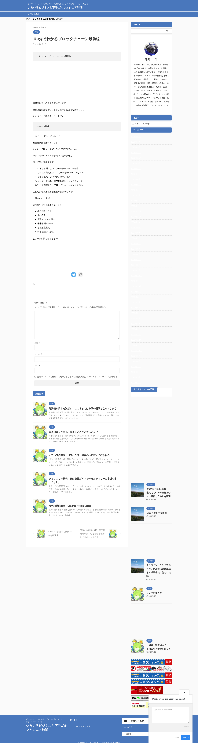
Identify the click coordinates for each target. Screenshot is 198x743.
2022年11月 (136, 345)
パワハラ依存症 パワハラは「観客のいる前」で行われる (77, 454)
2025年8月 (135, 169)
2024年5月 (135, 249)
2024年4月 (135, 254)
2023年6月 (135, 308)
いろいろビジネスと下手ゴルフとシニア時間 (55, 7)
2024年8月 (135, 233)
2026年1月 (135, 152)
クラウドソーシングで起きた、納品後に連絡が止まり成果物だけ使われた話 (158, 569)
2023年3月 (135, 324)
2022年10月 (136, 350)
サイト (37, 364)
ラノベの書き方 (153, 589)
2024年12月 (136, 211)
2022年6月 (135, 372)
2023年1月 (135, 334)
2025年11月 (136, 158)
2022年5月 (135, 377)
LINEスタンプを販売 (155, 513)
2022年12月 (136, 340)
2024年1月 (135, 270)
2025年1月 (135, 206)
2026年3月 (135, 147)
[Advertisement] (151, 439)
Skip (177, 737)
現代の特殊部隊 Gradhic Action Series (69, 505)
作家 (37, 284)
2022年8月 (135, 361)
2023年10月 (136, 286)
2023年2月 (135, 329)
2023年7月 (135, 302)
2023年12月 (136, 276)
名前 (37, 342)
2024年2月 (135, 265)
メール (38, 353)
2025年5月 (135, 185)
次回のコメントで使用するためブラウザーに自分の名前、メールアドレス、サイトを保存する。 (78, 376)
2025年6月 (135, 179)
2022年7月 (135, 367)
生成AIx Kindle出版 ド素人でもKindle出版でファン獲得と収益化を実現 (159, 493)
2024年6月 (135, 243)
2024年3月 (135, 260)
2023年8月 (135, 297)
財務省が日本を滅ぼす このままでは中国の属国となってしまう (81, 408)
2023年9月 (135, 292)
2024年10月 (136, 222)
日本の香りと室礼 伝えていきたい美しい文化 (72, 431)
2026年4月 (135, 142)
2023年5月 (135, 313)
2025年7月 (135, 174)
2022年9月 (135, 356)
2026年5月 (135, 136)
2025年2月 (135, 201)
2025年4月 (135, 190)
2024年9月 (135, 227)
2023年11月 (136, 281)
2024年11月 (136, 217)
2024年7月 (135, 238)
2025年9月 (135, 163)
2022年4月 (135, 383)
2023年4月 (135, 318)
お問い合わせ (34, 14)
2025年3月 (135, 195)
